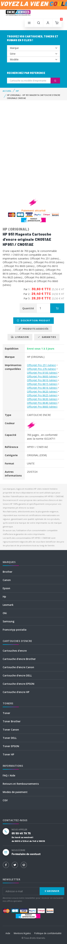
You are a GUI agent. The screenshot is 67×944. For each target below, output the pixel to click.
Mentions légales (22, 933)
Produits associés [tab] (33, 328)
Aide (8, 933)
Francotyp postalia (14, 629)
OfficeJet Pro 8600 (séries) (42, 376)
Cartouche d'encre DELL (17, 675)
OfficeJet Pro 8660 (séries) (42, 406)
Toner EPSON (11, 746)
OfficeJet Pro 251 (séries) (41, 365)
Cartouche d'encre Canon (18, 667)
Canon (7, 580)
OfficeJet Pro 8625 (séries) (42, 395)
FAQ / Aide (9, 775)
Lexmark (8, 604)
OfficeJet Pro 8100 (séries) (42, 372)
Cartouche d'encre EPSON (18, 683)
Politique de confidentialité (47, 933)
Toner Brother (12, 721)
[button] (38, 23)
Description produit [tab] (33, 320)
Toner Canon (11, 729)
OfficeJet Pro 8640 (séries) (42, 403)
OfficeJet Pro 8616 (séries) (42, 387)
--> (33, 48)
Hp (4, 596)
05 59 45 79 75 (21, 833)
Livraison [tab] (20, 337)
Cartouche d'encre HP (16, 692)
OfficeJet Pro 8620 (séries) (42, 391)
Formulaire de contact (26, 854)
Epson (6, 588)
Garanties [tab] (47, 337)
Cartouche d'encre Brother (19, 659)
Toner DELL (10, 738)
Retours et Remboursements (21, 783)
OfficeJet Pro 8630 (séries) (42, 399)
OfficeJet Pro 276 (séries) (41, 369)
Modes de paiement (15, 792)
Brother (7, 571)
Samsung (8, 621)
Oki (5, 613)
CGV (5, 800)
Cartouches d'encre (15, 650)
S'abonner (52, 891)
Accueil (7, 91)
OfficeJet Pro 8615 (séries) (42, 384)
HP (17, 91)
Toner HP (8, 754)
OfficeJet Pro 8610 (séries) (42, 380)
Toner (6, 713)
